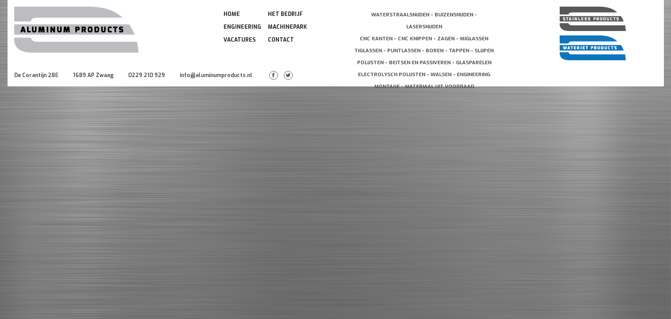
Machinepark (287, 27)
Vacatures (240, 39)
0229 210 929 (146, 75)
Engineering (242, 27)
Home (232, 14)
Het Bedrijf (285, 14)
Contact (281, 39)
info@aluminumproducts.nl (216, 75)
